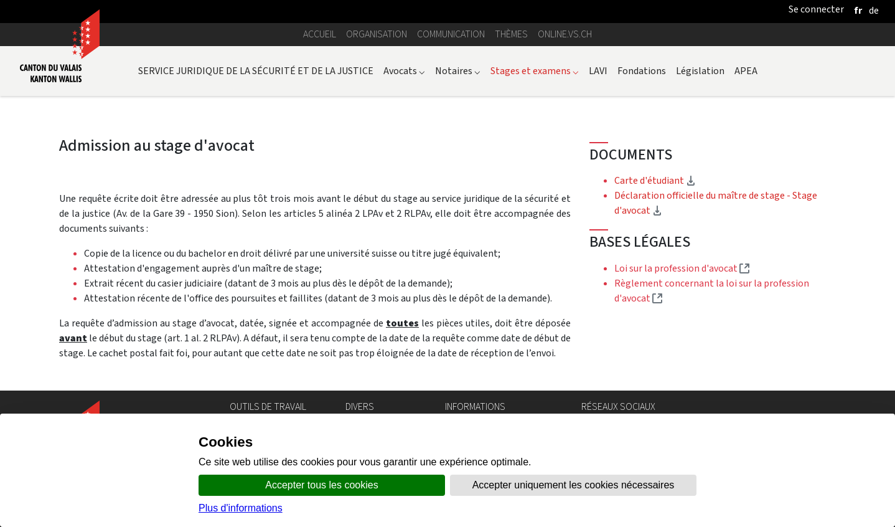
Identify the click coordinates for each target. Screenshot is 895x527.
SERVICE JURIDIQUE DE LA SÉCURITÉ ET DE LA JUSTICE (255, 70)
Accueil (319, 33)
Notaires (457, 70)
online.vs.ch (565, 33)
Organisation (376, 33)
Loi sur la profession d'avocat (681, 268)
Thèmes (511, 33)
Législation (700, 70)
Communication (451, 33)
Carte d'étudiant (655, 180)
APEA (745, 70)
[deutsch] (874, 10)
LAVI (598, 70)
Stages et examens (534, 70)
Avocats (404, 70)
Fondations (641, 70)
